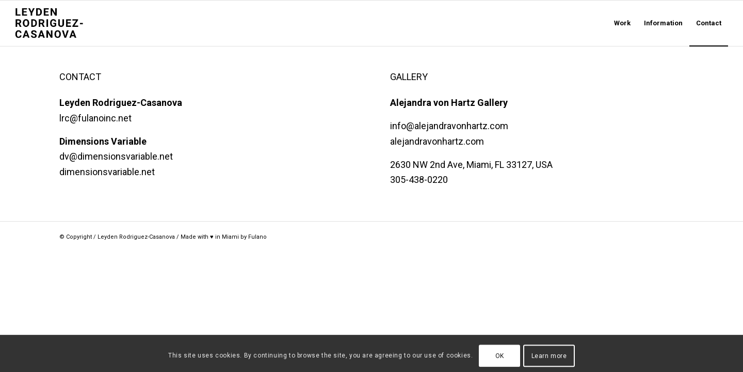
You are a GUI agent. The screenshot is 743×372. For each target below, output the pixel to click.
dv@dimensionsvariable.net (116, 156)
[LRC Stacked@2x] (64, 23)
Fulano (257, 237)
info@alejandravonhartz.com (449, 125)
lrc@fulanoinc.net (95, 118)
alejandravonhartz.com (437, 141)
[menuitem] (622, 23)
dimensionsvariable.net (107, 171)
